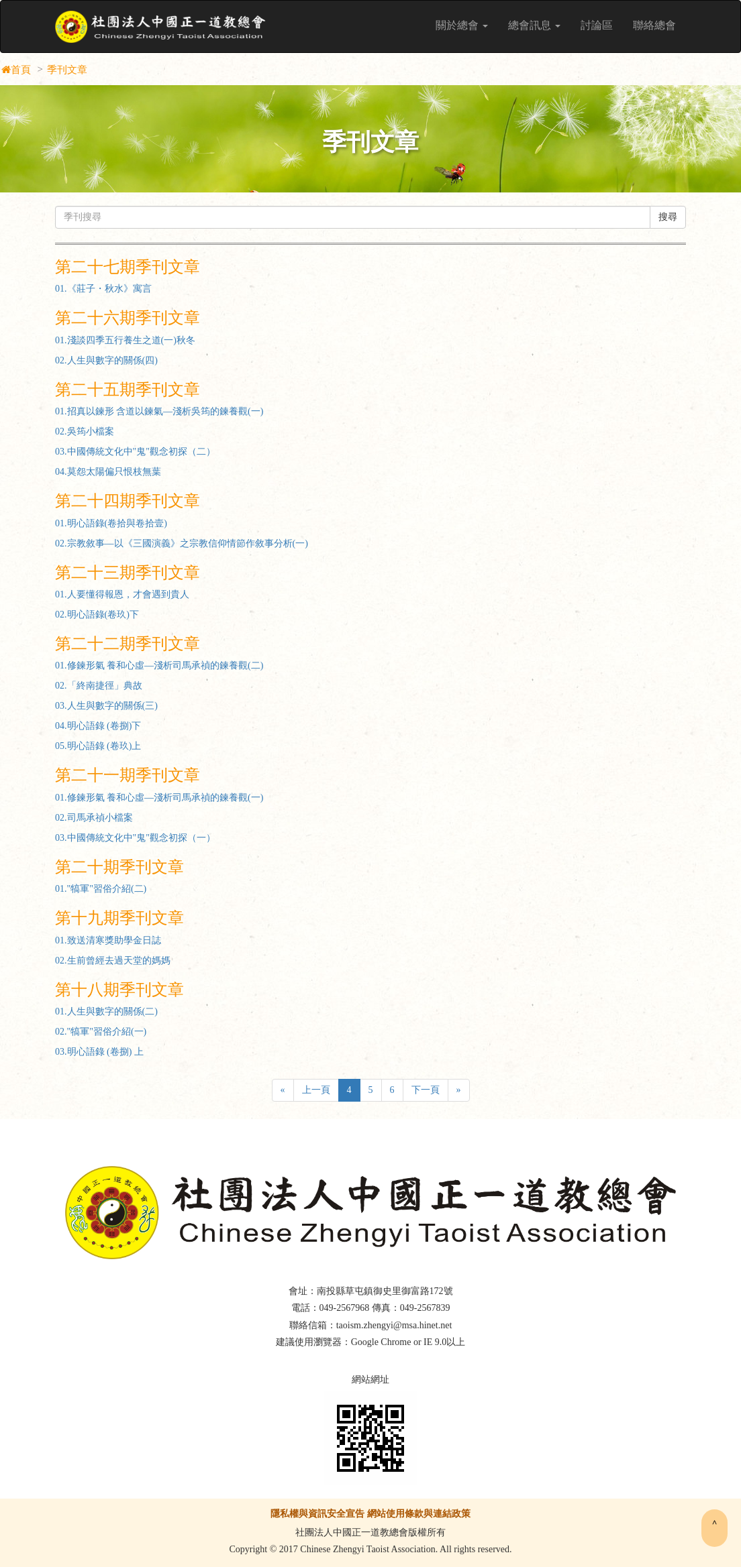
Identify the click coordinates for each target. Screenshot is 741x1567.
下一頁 (425, 1090)
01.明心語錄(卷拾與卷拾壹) (111, 523)
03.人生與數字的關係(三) (106, 706)
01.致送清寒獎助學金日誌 (108, 940)
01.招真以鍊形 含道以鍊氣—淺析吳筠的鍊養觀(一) (159, 411)
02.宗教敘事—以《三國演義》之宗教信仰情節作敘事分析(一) (181, 543)
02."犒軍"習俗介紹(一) (100, 1032)
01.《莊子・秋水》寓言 (103, 289)
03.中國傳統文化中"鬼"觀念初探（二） (135, 452)
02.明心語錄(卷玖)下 (97, 615)
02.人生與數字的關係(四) (106, 360)
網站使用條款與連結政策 (419, 1514)
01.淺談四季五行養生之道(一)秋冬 (125, 340)
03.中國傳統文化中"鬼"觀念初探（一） (135, 838)
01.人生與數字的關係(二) (106, 1011)
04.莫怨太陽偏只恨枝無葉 (108, 472)
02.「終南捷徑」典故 (98, 686)
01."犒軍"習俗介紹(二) (100, 889)
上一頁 (316, 1090)
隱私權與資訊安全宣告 (317, 1514)
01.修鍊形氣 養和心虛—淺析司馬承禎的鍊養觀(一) (159, 798)
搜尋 (667, 217)
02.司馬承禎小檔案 (94, 818)
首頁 (21, 69)
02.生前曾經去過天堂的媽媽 (112, 960)
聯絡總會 (654, 25)
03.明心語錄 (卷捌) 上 (99, 1052)
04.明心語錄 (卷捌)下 (98, 726)
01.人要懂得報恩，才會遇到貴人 (122, 594)
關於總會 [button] (462, 25)
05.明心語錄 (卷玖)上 (98, 746)
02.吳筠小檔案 (84, 431)
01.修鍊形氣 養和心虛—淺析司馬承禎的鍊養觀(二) (159, 665)
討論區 (597, 25)
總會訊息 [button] (534, 25)
